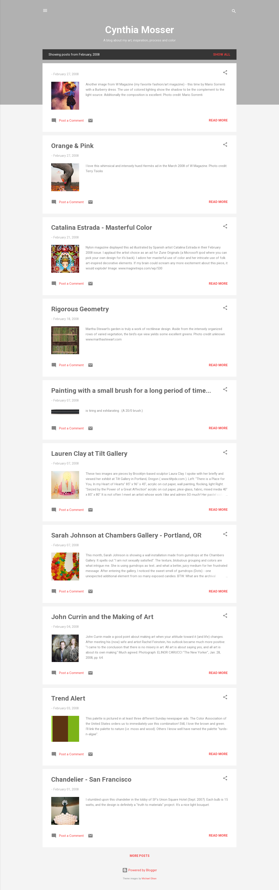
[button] (225, 73)
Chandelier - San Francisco (91, 779)
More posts (140, 856)
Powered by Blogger (139, 870)
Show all (221, 54)
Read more (218, 120)
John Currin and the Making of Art (102, 617)
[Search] (233, 12)
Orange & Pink (72, 146)
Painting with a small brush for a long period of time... (131, 390)
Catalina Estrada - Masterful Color (101, 227)
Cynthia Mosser (139, 30)
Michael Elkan (149, 878)
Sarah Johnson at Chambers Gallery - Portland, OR (126, 535)
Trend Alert (68, 698)
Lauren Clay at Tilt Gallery (89, 453)
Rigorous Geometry (80, 309)
